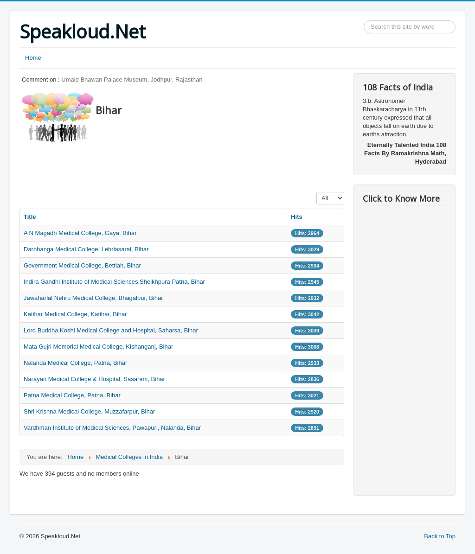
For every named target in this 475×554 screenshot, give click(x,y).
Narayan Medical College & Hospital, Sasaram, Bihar (94, 379)
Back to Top (440, 536)
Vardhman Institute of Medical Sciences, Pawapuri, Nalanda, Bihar (112, 427)
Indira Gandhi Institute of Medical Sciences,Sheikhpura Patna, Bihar (114, 281)
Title (30, 216)
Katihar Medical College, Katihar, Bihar (75, 314)
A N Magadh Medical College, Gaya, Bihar (80, 232)
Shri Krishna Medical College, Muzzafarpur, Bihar (89, 411)
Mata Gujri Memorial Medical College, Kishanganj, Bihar (98, 346)
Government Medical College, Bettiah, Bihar (82, 265)
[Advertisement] (188, 164)
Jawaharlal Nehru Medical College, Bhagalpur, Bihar (93, 297)
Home (33, 57)
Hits (296, 216)
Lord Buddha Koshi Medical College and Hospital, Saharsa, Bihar (111, 330)
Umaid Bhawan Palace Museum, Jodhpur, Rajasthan (131, 79)
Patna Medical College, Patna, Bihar (72, 395)
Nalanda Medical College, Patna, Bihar (75, 362)
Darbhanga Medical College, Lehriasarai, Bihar (86, 249)
